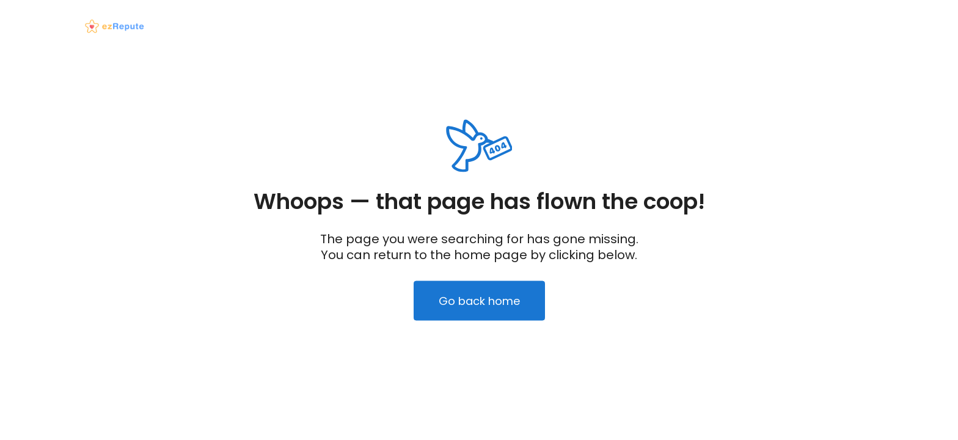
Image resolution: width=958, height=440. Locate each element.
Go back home (479, 301)
